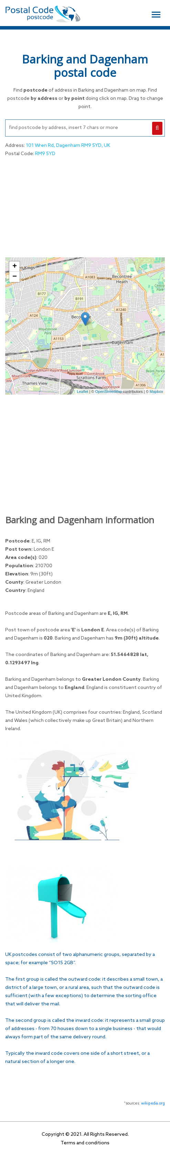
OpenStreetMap (108, 391)
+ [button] (14, 266)
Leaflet (82, 391)
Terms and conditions (85, 1143)
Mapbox (156, 391)
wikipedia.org (153, 1103)
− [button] (14, 277)
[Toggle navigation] (156, 14)
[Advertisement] (85, 206)
